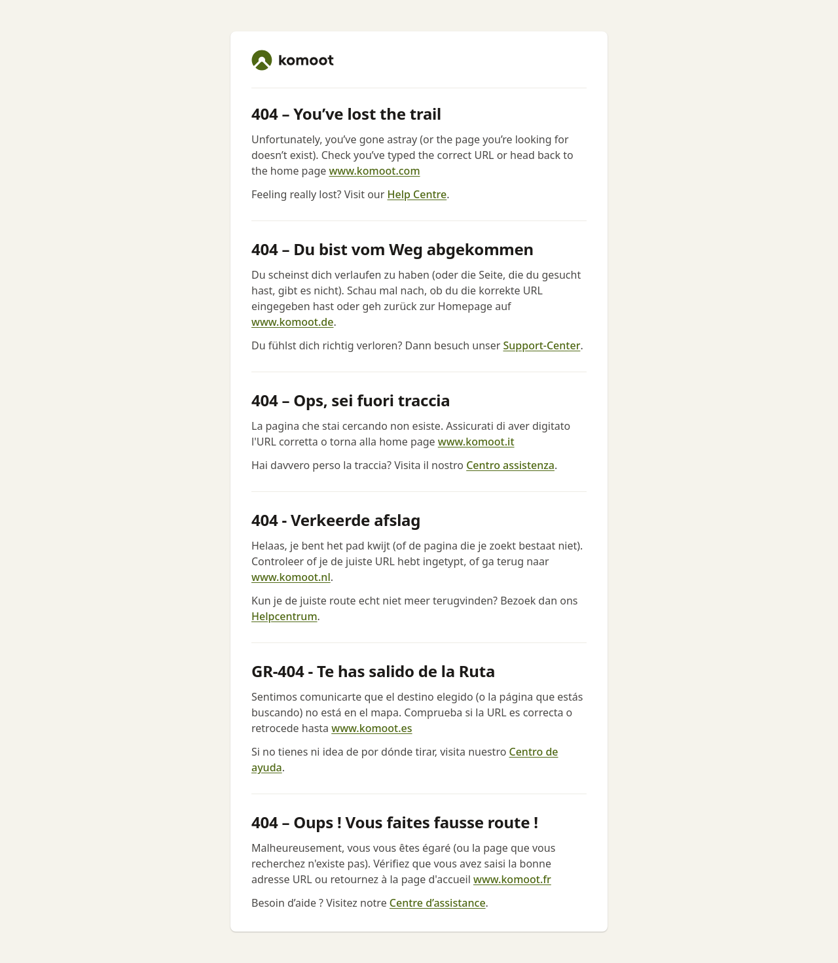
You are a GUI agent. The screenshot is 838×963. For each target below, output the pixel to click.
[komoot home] (292, 60)
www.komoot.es (371, 728)
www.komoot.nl (291, 577)
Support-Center (541, 345)
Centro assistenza (510, 465)
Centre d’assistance (438, 903)
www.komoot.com (374, 171)
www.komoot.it (476, 441)
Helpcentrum (284, 616)
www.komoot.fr (512, 879)
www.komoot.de (292, 322)
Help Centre (417, 194)
